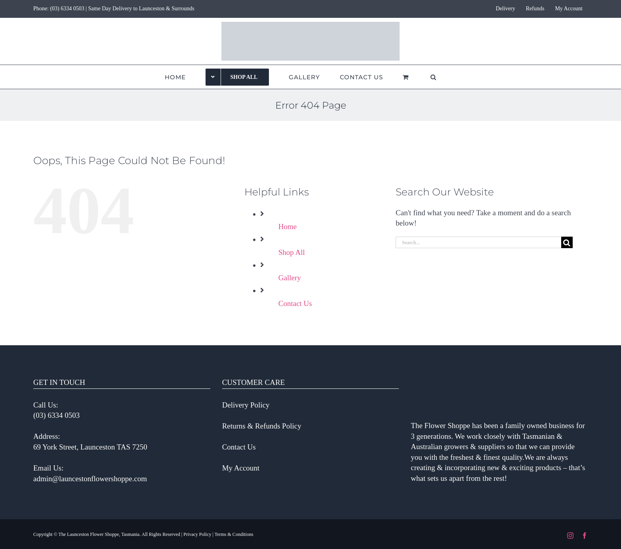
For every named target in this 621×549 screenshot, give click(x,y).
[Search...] (478, 242)
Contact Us (295, 303)
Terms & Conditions (234, 534)
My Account (240, 468)
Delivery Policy (246, 405)
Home (287, 226)
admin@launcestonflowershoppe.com (90, 478)
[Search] (567, 242)
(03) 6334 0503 (67, 8)
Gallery (289, 278)
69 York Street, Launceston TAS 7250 (90, 447)
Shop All (291, 252)
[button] (433, 77)
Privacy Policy (197, 534)
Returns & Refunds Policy (261, 426)
